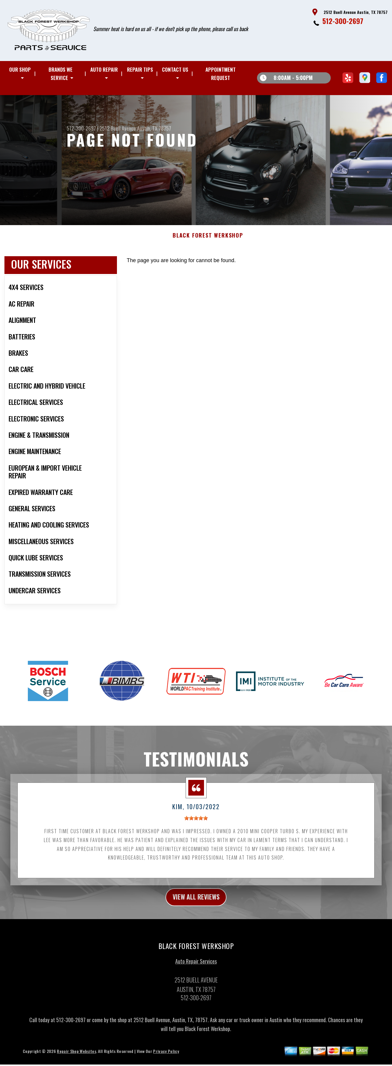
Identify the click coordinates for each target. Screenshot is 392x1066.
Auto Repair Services (196, 966)
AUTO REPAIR (104, 69)
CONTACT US (175, 69)
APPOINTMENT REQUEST (220, 73)
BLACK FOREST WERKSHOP (208, 238)
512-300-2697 (342, 20)
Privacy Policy (166, 1056)
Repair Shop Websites (76, 1056)
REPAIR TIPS (140, 69)
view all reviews (196, 900)
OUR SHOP (20, 69)
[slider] (196, 821)
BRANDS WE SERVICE (61, 73)
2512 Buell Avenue (117, 128)
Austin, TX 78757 (154, 128)
